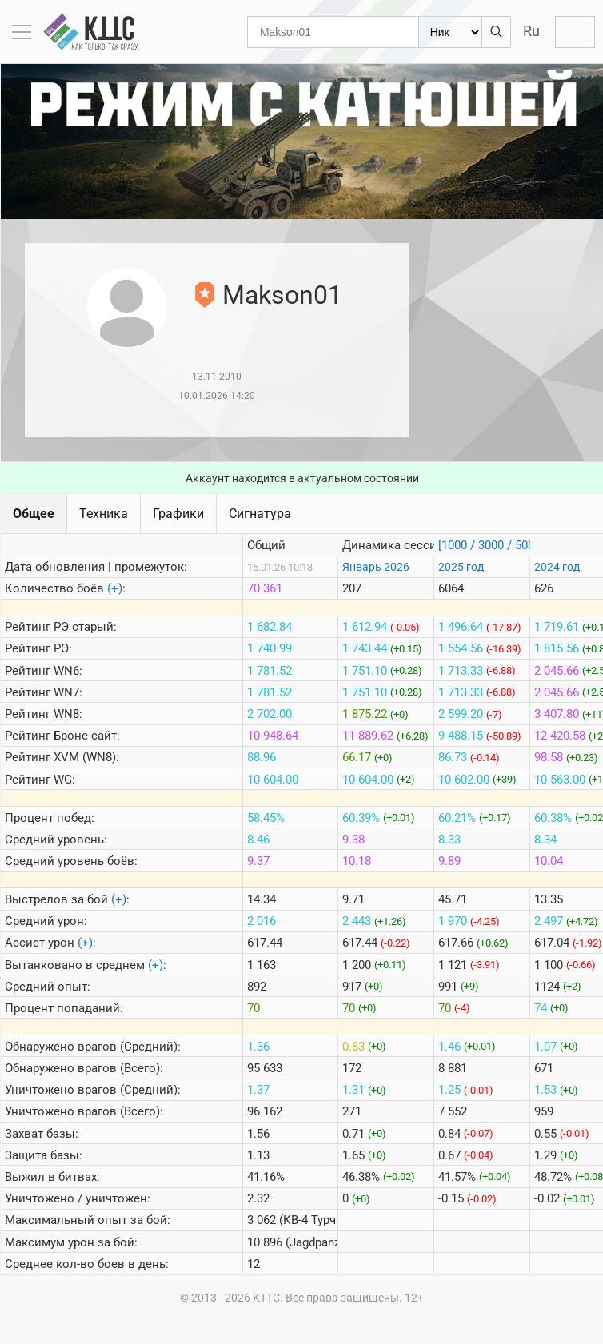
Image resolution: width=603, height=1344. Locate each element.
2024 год (557, 566)
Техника (103, 513)
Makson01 (282, 295)
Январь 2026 (375, 566)
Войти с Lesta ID (575, 32)
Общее (33, 513)
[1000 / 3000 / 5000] (491, 545)
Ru (531, 30)
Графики (178, 513)
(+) (114, 588)
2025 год (461, 566)
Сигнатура (260, 513)
